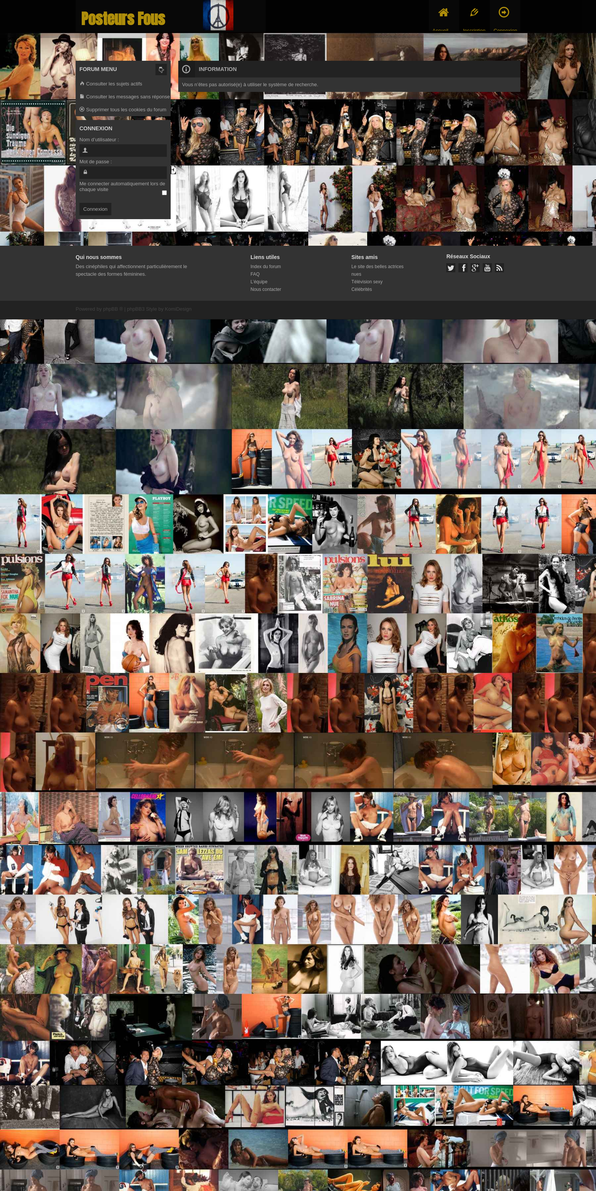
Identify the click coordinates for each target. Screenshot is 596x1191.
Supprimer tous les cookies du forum (122, 110)
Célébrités (361, 289)
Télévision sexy (366, 281)
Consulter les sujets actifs (110, 84)
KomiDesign (178, 309)
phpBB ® (113, 309)
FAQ (255, 274)
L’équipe (259, 281)
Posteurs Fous (123, 19)
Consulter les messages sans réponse (124, 97)
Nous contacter (265, 289)
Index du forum (265, 266)
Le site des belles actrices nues (377, 270)
